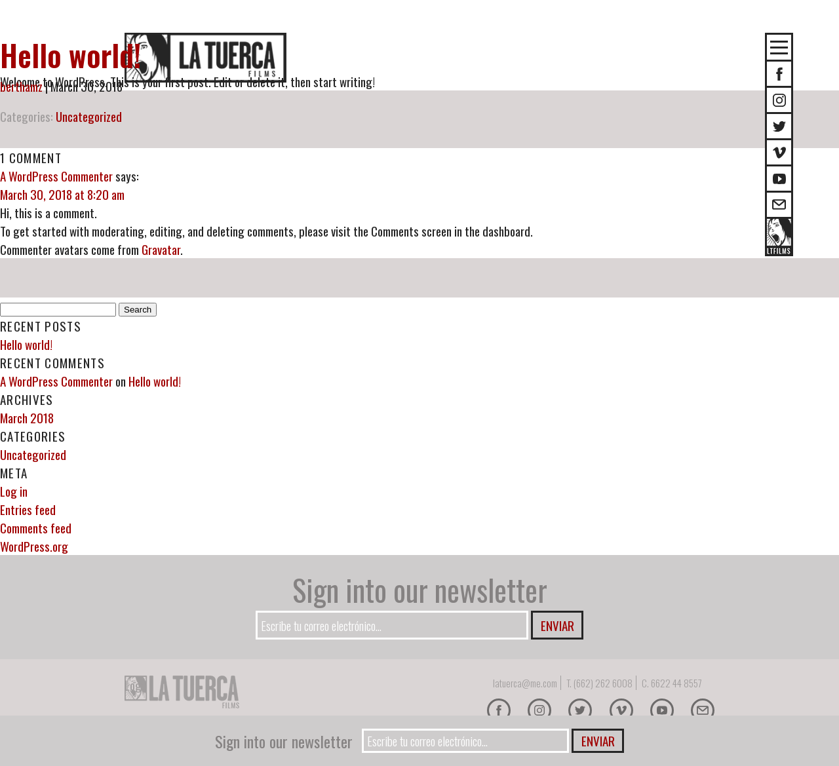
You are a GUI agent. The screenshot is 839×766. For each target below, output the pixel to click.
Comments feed (35, 527)
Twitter (779, 126)
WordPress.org (34, 546)
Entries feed (28, 509)
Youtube (779, 178)
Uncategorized (89, 116)
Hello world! (70, 55)
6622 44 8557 (676, 683)
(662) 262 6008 (603, 683)
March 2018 (27, 417)
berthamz (21, 86)
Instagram (779, 100)
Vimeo (779, 152)
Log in (14, 491)
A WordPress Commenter (56, 175)
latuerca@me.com (525, 683)
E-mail (779, 205)
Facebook (499, 710)
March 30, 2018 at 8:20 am (62, 194)
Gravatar (161, 249)
